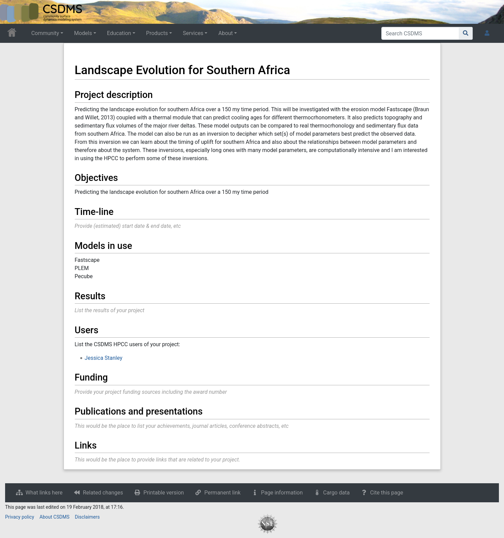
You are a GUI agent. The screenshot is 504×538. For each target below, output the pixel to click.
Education (119, 33)
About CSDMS (54, 517)
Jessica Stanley (103, 358)
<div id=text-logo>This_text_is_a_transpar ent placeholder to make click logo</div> (10, 12)
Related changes (103, 492)
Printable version (163, 492)
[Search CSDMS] (420, 33)
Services (193, 33)
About (225, 33)
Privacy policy (19, 517)
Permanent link (222, 492)
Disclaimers (87, 517)
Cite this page (386, 492)
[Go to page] (466, 33)
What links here (44, 492)
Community (45, 33)
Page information (282, 492)
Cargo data (336, 492)
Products (157, 33)
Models (83, 33)
